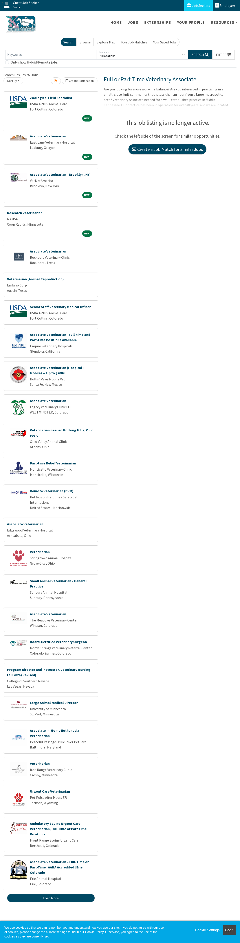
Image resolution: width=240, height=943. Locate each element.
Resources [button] (222, 22)
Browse (85, 42)
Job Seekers (198, 5)
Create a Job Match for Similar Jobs (167, 149)
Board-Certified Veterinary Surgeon (58, 642)
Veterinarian (40, 552)
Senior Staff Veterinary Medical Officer (60, 307)
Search (68, 42)
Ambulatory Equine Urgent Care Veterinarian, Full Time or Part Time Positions (58, 828)
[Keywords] (51, 55)
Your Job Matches (134, 42)
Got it (229, 930)
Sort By (12, 81)
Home (116, 22)
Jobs (133, 22)
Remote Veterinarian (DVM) (51, 491)
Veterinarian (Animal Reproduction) (35, 279)
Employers (225, 5)
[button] (223, 55)
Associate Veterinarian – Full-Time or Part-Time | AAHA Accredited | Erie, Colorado (59, 867)
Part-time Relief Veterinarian (53, 463)
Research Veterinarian (24, 213)
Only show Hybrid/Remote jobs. (34, 62)
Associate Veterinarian (48, 136)
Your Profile (191, 22)
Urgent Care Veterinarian (50, 791)
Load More (51, 898)
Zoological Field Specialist (51, 97)
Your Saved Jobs (165, 42)
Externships (157, 22)
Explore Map (106, 42)
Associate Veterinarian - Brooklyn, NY (60, 174)
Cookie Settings (207, 930)
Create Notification (80, 81)
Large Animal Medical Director (54, 702)
